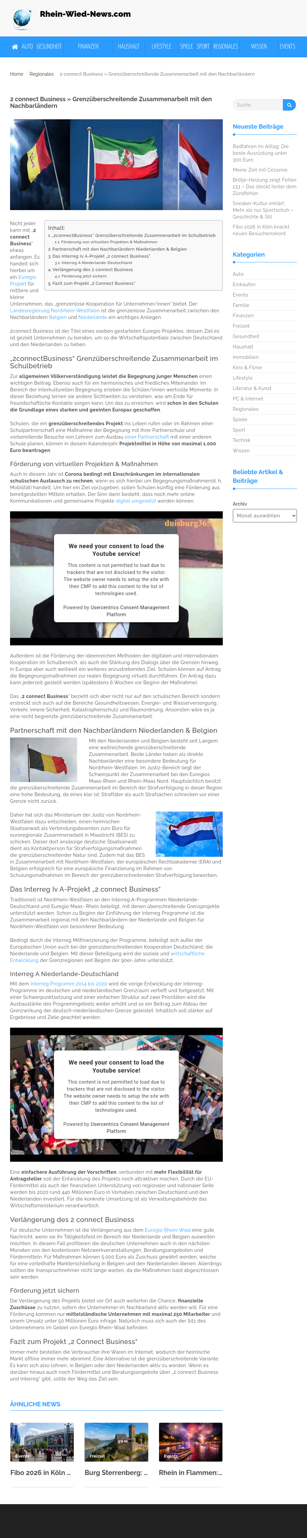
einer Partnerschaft (147, 437)
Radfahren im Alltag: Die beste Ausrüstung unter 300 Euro (261, 153)
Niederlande (93, 317)
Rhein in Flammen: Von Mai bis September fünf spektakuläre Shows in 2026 (190, 1473)
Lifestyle (161, 47)
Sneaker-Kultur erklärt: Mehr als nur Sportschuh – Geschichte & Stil (263, 210)
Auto (27, 47)
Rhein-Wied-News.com (85, 14)
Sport (203, 47)
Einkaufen (244, 284)
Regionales (225, 47)
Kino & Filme (247, 367)
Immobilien (246, 357)
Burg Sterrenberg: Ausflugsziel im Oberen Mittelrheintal (116, 1473)
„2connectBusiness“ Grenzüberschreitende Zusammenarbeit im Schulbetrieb (134, 235)
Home (16, 74)
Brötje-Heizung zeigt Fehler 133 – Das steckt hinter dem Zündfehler (265, 186)
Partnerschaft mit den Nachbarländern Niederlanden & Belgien (119, 249)
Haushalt (129, 47)
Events (287, 47)
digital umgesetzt (136, 501)
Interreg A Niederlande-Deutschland (96, 262)
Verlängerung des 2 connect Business (93, 269)
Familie (241, 305)
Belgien (58, 317)
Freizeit (241, 326)
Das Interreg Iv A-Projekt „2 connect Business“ (101, 256)
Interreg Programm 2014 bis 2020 (69, 983)
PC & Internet (248, 398)
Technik (242, 440)
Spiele (186, 47)
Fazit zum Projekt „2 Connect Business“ (93, 283)
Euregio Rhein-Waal (168, 1230)
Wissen (259, 47)
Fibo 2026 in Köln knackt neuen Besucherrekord (42, 1473)
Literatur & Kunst (252, 388)
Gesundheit (49, 47)
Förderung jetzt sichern (84, 276)
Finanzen (88, 47)
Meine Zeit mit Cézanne (260, 170)
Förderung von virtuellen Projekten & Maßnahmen (109, 242)
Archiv (240, 504)
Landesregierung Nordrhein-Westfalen (55, 310)
